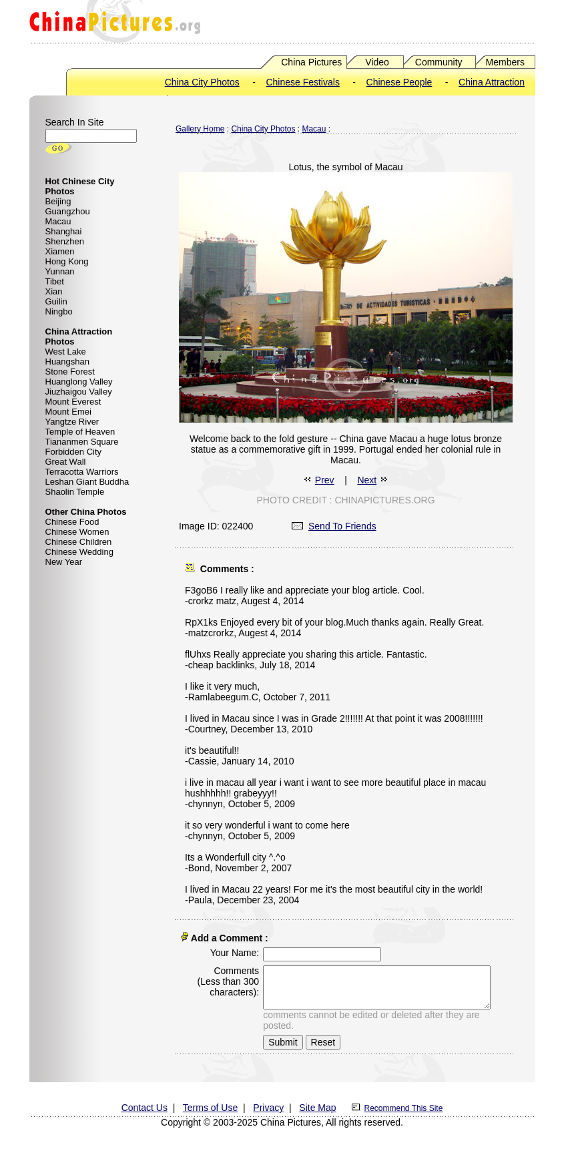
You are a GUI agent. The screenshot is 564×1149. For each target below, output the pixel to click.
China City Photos (202, 82)
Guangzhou (67, 211)
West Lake (65, 352)
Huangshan (67, 362)
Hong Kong (67, 261)
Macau (58, 221)
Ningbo (59, 311)
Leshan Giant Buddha (87, 482)
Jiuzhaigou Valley (78, 392)
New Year (64, 562)
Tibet (54, 281)
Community (439, 62)
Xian (54, 291)
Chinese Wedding (79, 552)
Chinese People (399, 82)
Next (366, 480)
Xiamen (60, 251)
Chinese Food (72, 522)
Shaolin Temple (75, 492)
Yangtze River (72, 422)
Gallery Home (200, 129)
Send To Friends (334, 526)
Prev (324, 480)
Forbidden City (73, 452)
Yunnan (60, 271)
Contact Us (144, 1105)
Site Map (317, 1105)
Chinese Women (77, 532)
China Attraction (492, 82)
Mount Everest (73, 402)
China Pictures (311, 62)
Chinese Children (78, 542)
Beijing (58, 201)
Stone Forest (70, 372)
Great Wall (65, 462)
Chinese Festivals (303, 82)
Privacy (268, 1105)
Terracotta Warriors (82, 472)
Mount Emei (68, 412)
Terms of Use (210, 1105)
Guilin (56, 301)
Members (505, 62)
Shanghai (63, 231)
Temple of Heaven (80, 432)
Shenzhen (65, 241)
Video (377, 62)
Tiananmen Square (82, 442)
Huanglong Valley (79, 382)
